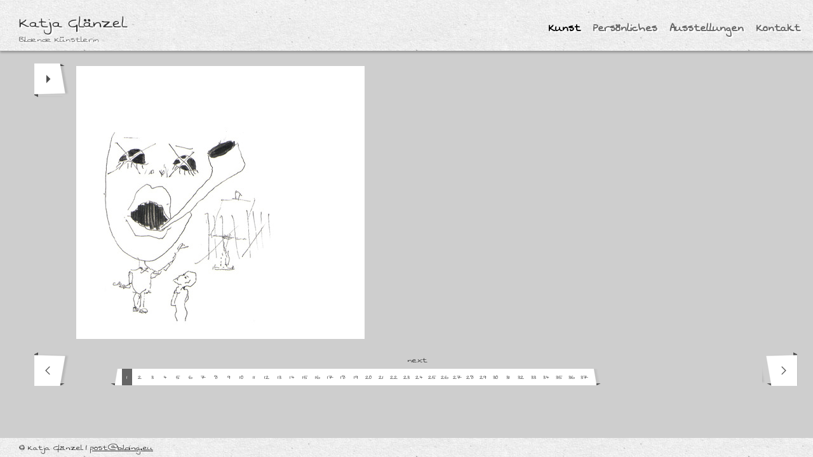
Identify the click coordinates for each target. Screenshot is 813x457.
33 (533, 377)
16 (317, 377)
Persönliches (625, 28)
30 (495, 377)
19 (356, 377)
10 (241, 377)
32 (521, 377)
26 (444, 377)
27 (457, 377)
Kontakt (778, 28)
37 (584, 377)
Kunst (565, 28)
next (780, 369)
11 (254, 377)
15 (305, 377)
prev (52, 369)
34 (546, 377)
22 (394, 377)
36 (571, 377)
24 (419, 377)
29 (483, 377)
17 (330, 377)
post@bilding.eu (121, 447)
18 (343, 377)
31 (508, 377)
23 (406, 377)
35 (559, 377)
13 (279, 377)
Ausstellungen (707, 28)
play (52, 80)
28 (470, 377)
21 (381, 377)
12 (266, 377)
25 (432, 377)
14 (292, 377)
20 (368, 377)
